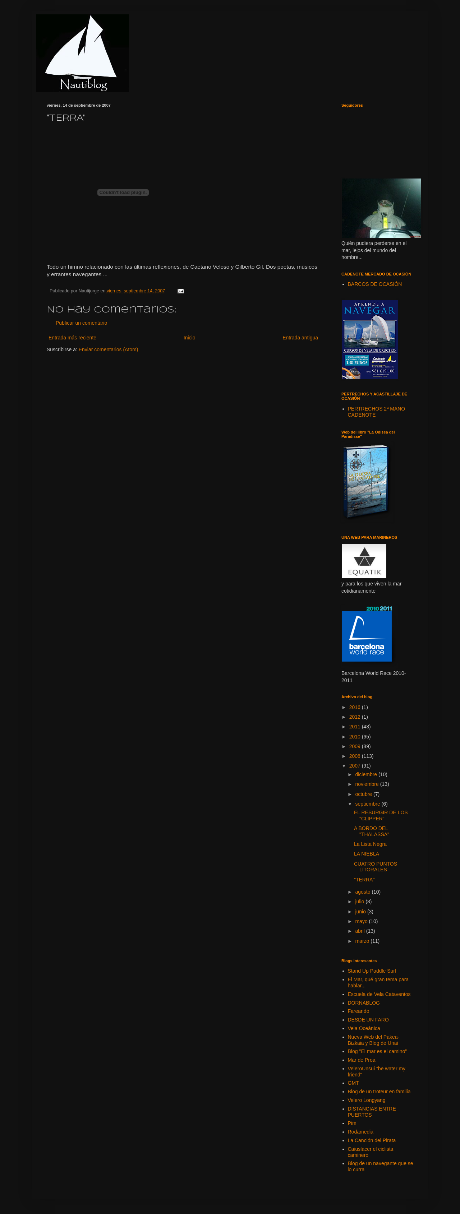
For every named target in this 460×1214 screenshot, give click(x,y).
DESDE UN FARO (368, 1020)
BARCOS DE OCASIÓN (375, 284)
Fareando (358, 1011)
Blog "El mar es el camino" (377, 1051)
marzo (363, 941)
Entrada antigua (300, 337)
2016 (355, 707)
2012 (355, 717)
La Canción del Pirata (372, 1140)
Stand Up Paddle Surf (372, 971)
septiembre (368, 804)
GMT (353, 1083)
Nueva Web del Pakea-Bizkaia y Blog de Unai (374, 1040)
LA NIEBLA (366, 854)
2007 (355, 766)
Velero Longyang (367, 1100)
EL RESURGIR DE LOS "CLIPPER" (381, 815)
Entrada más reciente (72, 337)
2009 (355, 746)
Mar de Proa (362, 1060)
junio (361, 911)
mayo (362, 921)
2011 (355, 726)
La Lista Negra (370, 844)
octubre (364, 794)
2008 (355, 756)
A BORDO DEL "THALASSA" (371, 831)
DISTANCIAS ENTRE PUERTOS (372, 1112)
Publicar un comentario (81, 323)
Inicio (190, 337)
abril (360, 931)
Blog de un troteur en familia (379, 1091)
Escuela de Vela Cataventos (379, 994)
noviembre (367, 784)
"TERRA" (364, 879)
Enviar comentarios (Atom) (108, 349)
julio (360, 901)
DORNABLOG (364, 1003)
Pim (352, 1123)
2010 (355, 737)
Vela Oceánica (364, 1028)
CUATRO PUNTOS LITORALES (375, 867)
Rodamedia (361, 1132)
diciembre (366, 774)
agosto (363, 892)
